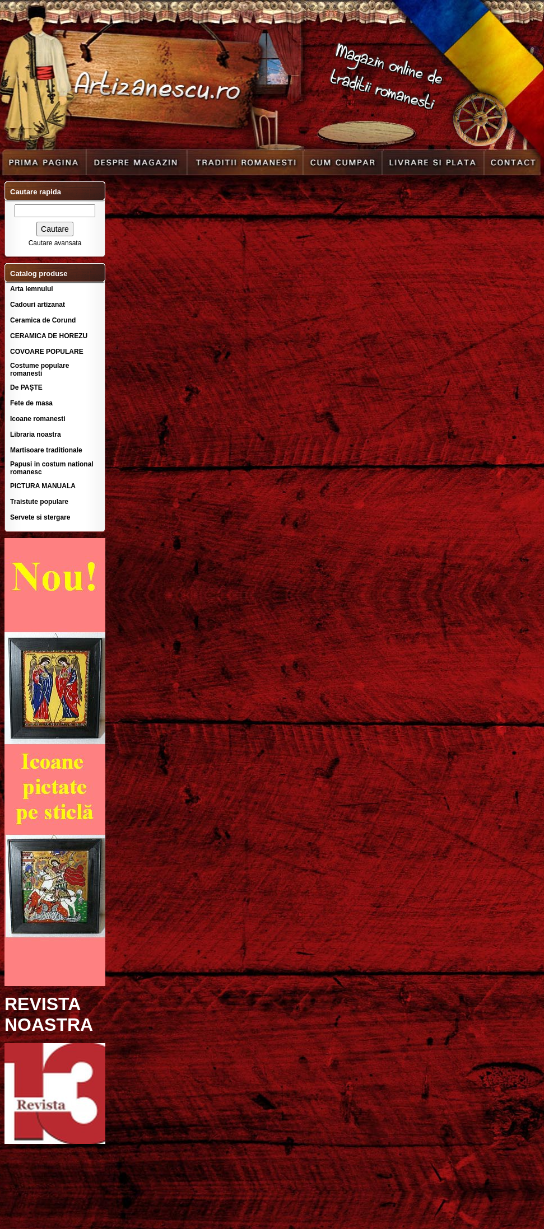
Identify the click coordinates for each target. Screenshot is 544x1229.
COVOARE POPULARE (46, 352)
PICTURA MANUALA (43, 486)
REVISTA (42, 1004)
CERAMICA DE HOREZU (48, 336)
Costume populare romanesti (39, 369)
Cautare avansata (55, 243)
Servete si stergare (40, 517)
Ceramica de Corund (43, 320)
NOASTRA (48, 1025)
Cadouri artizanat (37, 305)
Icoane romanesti (38, 419)
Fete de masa (31, 403)
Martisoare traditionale (46, 450)
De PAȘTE (26, 387)
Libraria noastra (35, 434)
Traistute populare (39, 502)
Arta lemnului (31, 289)
